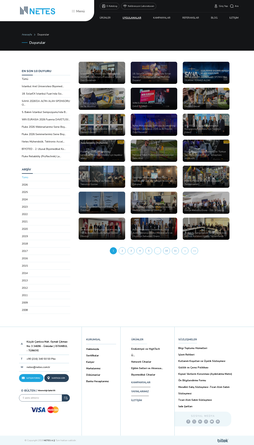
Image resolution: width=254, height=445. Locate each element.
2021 (25, 221)
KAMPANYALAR (161, 18)
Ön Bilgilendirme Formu (192, 380)
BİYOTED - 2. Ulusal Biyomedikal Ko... (44, 149)
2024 (25, 199)
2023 (25, 207)
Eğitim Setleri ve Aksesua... (147, 368)
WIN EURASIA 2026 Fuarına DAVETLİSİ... (46, 119)
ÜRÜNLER (105, 18)
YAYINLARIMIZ (140, 391)
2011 (25, 295)
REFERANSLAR (190, 18)
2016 (25, 258)
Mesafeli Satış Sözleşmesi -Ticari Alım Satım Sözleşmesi (203, 390)
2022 (25, 214)
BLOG (214, 18)
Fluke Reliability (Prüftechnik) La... (41, 156)
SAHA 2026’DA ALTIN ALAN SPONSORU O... (46, 103)
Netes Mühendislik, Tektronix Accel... (43, 141)
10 (166, 250)
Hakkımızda (92, 349)
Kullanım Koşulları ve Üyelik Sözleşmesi (201, 361)
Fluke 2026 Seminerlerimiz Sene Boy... (44, 134)
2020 (25, 229)
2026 (25, 184)
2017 (25, 251)
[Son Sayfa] (194, 250)
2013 (25, 280)
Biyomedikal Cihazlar (143, 374)
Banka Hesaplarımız (97, 381)
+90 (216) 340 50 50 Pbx (41, 359)
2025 (25, 192)
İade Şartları (185, 406)
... (158, 250)
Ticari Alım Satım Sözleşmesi (195, 400)
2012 (25, 288)
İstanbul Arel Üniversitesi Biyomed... (43, 86)
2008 (25, 310)
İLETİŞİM (233, 18)
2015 (25, 266)
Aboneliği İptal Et (46, 390)
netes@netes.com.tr (38, 367)
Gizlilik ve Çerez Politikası (193, 367)
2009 (25, 302)
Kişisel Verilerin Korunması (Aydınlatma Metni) (205, 374)
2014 (25, 273)
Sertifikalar (92, 355)
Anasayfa (27, 34)
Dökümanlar (93, 375)
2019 (25, 236)
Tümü (25, 79)
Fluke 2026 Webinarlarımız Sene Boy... (44, 127)
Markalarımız (93, 368)
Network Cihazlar (141, 362)
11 (175, 250)
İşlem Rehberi (186, 354)
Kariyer (90, 362)
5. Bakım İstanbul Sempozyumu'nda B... (44, 112)
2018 (25, 243)
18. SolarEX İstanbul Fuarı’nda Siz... (42, 93)
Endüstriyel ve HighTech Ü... (145, 352)
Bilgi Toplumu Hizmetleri (192, 348)
